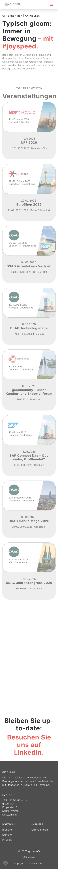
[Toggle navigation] (51, 4)
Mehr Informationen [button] (29, 705)
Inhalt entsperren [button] (29, 687)
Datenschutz (36, 863)
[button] (5, 863)
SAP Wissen (29, 857)
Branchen (7, 829)
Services (7, 834)
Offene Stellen (39, 829)
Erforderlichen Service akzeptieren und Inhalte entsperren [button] (29, 697)
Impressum (21, 863)
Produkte (7, 840)
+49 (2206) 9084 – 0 (14, 799)
